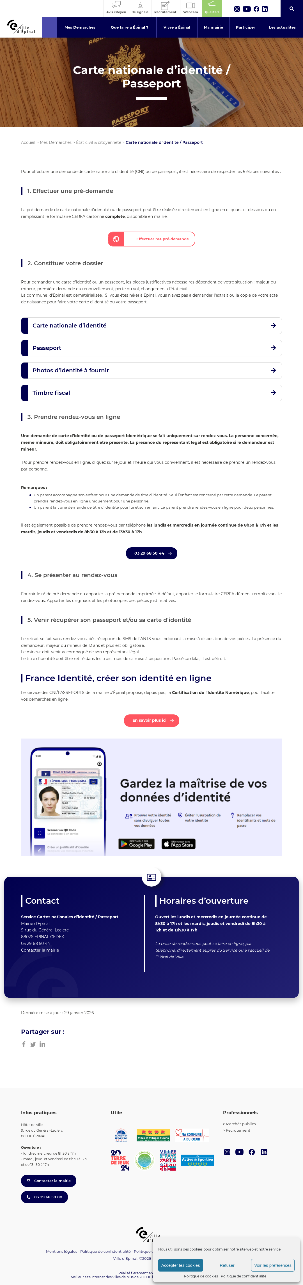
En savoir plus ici (149, 720)
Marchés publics (241, 1124)
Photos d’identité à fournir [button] (71, 370)
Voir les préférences (272, 1265)
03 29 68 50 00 (44, 1197)
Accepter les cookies (180, 1265)
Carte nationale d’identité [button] (69, 325)
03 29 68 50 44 (150, 553)
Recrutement (238, 1130)
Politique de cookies (201, 1276)
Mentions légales (61, 1251)
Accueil (28, 142)
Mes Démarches (56, 142)
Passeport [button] (47, 348)
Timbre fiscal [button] (51, 392)
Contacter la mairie (40, 950)
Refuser (227, 1265)
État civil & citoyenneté (98, 142)
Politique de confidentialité (243, 1276)
